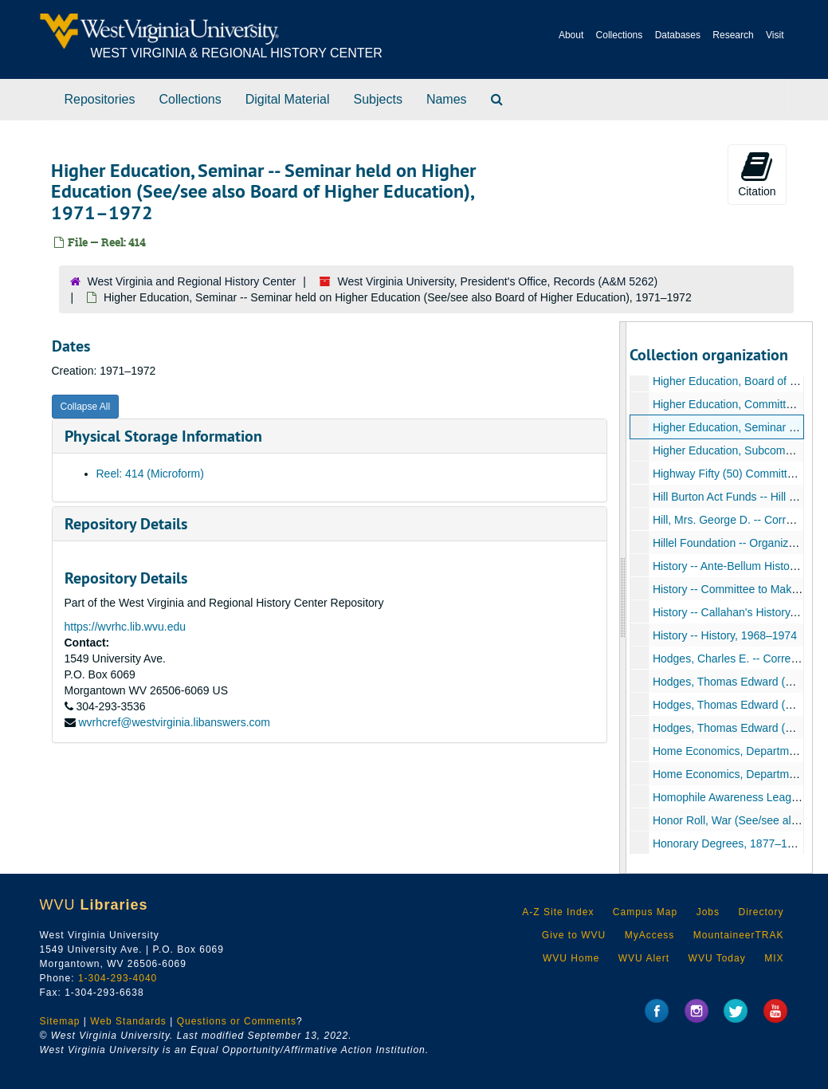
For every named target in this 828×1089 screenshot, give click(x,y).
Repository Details (126, 523)
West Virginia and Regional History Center (192, 281)
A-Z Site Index (558, 912)
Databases (677, 35)
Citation (756, 174)
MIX (773, 958)
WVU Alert (643, 958)
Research (732, 35)
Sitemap (60, 1021)
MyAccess (650, 935)
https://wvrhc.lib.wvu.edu (125, 626)
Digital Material (287, 99)
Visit (774, 35)
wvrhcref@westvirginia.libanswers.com (174, 722)
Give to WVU (574, 935)
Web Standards (128, 1021)
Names (446, 99)
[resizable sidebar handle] (623, 597)
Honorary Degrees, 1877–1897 (729, 843)
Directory (760, 912)
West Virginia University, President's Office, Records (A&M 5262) (498, 281)
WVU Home (571, 958)
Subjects (378, 99)
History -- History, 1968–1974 (725, 635)
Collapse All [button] (86, 406)
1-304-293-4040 (117, 978)
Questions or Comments (236, 1021)
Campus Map (645, 912)
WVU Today (717, 958)
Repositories (100, 99)
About (571, 35)
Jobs (708, 912)
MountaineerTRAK (738, 935)
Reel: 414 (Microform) (150, 473)
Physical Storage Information (163, 436)
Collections (619, 35)
